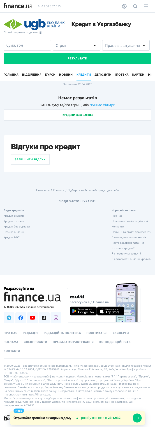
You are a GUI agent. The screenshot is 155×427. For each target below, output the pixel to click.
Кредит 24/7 (12, 237)
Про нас (117, 216)
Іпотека (122, 74)
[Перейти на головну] (18, 6)
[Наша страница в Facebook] (20, 317)
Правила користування (73, 342)
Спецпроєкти (35, 342)
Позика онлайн (14, 232)
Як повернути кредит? (126, 253)
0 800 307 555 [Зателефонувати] (49, 6)
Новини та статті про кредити (131, 232)
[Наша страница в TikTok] (44, 317)
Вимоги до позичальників (129, 237)
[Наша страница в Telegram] (9, 317)
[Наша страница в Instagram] (56, 317)
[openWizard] (137, 417)
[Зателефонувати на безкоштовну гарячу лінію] (32, 307)
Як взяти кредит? (123, 248)
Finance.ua (43, 190)
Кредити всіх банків (77, 115)
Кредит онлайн (14, 216)
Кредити (58, 190)
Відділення (32, 74)
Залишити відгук (30, 159)
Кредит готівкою (14, 221)
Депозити (103, 74)
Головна (11, 74)
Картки (138, 74)
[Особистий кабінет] (124, 6)
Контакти (118, 226)
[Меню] (146, 6)
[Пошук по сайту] (135, 6)
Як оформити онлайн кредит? (131, 259)
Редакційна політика (62, 333)
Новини (66, 74)
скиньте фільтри (102, 105)
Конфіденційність (115, 342)
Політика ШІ (96, 333)
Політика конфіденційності (130, 221)
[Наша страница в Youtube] (32, 317)
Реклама (11, 342)
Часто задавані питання (128, 243)
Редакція (30, 333)
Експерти (121, 333)
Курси (50, 74)
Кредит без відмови (17, 226)
